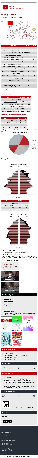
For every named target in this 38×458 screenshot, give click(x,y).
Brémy (15, 17)
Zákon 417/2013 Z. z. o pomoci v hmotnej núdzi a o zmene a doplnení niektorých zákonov (19, 386)
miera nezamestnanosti (10, 102)
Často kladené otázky (10, 359)
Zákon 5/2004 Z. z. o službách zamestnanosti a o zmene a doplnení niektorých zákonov (19, 383)
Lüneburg (10, 252)
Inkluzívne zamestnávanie (11, 309)
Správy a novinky (8, 301)
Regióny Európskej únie (11, 266)
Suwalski (12, 314)
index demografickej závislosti (9, 210)
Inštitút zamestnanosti (19, 456)
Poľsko (15, 313)
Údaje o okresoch (8, 305)
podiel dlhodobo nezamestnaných (10, 111)
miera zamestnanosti (13, 80)
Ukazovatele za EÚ (7, 267)
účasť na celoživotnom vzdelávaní (13, 50)
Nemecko (10, 17)
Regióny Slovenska (9, 307)
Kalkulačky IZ (7, 299)
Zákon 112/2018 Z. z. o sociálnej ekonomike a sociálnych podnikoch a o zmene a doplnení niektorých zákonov (19, 380)
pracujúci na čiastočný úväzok (13, 55)
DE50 (14, 89)
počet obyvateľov (9, 205)
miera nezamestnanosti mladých (10, 104)
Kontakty (3, 440)
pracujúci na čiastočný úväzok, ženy (13, 59)
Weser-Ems (17, 252)
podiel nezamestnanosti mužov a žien (13, 66)
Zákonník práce (8, 377)
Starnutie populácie (9, 311)
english (33, 1)
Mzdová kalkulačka (9, 353)
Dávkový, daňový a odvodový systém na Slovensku (17, 355)
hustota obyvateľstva (9, 207)
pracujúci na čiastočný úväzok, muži (13, 57)
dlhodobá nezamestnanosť (10, 109)
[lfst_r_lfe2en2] (5, 131)
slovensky (28, 1)
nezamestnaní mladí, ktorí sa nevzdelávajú (13, 71)
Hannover (23, 252)
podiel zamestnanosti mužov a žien (13, 64)
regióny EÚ (4, 17)
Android (6, 416)
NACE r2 (4, 118)
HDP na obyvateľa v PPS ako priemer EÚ (13, 75)
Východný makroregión (24, 313)
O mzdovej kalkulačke (10, 357)
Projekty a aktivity (8, 303)
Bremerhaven (17, 91)
